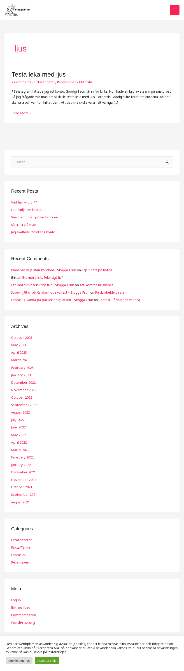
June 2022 (18, 426)
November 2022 (23, 389)
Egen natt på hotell (93, 270)
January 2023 (20, 374)
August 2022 (20, 411)
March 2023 (20, 359)
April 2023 (18, 352)
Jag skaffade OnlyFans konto (32, 232)
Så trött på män (23, 224)
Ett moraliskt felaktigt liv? (41, 277)
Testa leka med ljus (38, 74)
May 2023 (18, 344)
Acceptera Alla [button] (46, 661)
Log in (15, 598)
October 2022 (21, 396)
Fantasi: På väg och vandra (115, 299)
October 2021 (21, 485)
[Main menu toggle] (174, 10)
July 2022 (17, 418)
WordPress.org (22, 620)
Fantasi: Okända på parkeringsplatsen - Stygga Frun (50, 299)
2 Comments (21, 82)
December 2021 (23, 470)
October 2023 (21, 337)
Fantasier (18, 553)
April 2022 (18, 441)
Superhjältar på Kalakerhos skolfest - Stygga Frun (48, 292)
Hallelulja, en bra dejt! (27, 210)
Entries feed (20, 605)
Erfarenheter (43, 82)
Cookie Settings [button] (19, 661)
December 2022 (23, 381)
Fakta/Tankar (21, 545)
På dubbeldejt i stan (107, 292)
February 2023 (22, 367)
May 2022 (18, 433)
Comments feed (23, 612)
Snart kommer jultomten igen (33, 217)
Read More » (21, 113)
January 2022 (20, 463)
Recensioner (63, 82)
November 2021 (23, 478)
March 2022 (20, 448)
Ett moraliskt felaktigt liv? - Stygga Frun (41, 284)
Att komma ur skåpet (93, 284)
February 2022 (22, 456)
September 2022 (23, 404)
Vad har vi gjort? (23, 202)
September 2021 (23, 493)
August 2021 (20, 500)
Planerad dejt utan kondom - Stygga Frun (42, 270)
